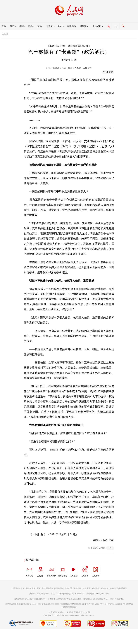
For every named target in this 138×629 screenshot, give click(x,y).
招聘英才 (50, 588)
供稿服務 (77, 588)
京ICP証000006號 (115, 604)
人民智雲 (84, 571)
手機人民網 (51, 571)
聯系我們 (123, 588)
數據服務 (86, 588)
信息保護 (114, 588)
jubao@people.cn (102, 594)
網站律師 (104, 588)
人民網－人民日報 (83, 68)
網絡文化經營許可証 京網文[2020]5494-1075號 (57, 604)
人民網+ (40, 571)
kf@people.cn (43, 594)
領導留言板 (62, 571)
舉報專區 (71, 26)
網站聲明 (95, 588)
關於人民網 (30, 588)
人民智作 (95, 571)
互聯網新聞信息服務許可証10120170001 (30, 599)
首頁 (4, 26)
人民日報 (29, 571)
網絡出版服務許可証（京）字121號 (91, 604)
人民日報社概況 (17, 588)
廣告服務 (59, 588)
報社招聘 (41, 588)
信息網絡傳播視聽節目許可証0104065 (20, 604)
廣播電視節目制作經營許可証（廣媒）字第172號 (103, 599)
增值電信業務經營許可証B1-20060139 (65, 599)
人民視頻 (73, 571)
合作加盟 (68, 588)
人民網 (5, 34)
